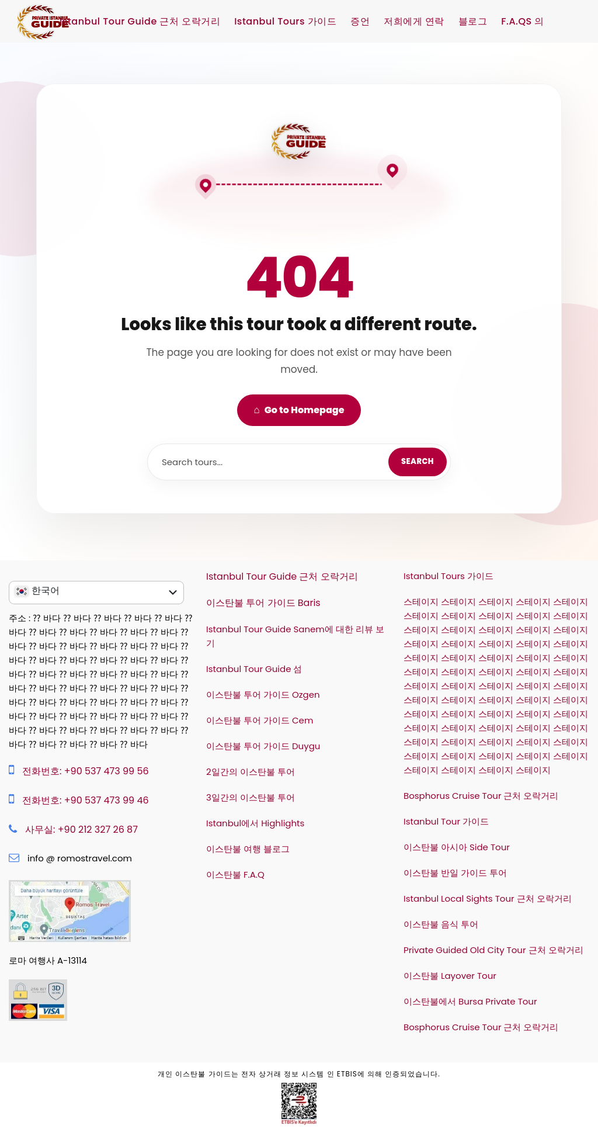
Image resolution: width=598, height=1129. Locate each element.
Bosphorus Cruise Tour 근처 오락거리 (481, 795)
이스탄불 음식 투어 (441, 924)
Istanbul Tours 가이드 (285, 21)
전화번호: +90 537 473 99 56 (85, 771)
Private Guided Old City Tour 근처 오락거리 (493, 950)
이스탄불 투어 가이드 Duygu (263, 746)
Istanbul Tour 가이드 (446, 821)
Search (417, 461)
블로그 (473, 21)
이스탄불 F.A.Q (235, 874)
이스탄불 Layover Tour (450, 975)
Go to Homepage (298, 410)
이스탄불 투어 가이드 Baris (263, 602)
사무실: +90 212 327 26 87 (81, 829)
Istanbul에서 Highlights (255, 823)
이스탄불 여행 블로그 (248, 849)
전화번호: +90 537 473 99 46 (85, 800)
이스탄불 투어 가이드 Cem (259, 720)
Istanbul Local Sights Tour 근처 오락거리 (488, 898)
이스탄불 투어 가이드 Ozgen (263, 694)
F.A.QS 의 (522, 21)
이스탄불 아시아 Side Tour (457, 847)
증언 (360, 21)
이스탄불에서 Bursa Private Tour (470, 1001)
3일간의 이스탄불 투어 (250, 797)
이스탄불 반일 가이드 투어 (455, 873)
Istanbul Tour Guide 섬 (254, 669)
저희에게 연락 (414, 21)
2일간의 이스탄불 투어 (250, 772)
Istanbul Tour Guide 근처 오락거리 (140, 21)
